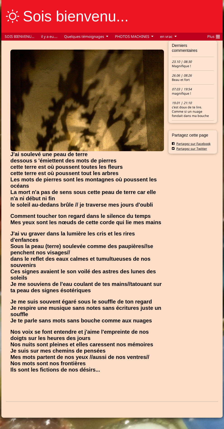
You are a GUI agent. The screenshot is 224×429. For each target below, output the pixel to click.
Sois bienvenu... (75, 16)
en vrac (166, 36)
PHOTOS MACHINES (132, 36)
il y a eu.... (49, 36)
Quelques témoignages (84, 36)
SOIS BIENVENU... (19, 36)
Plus (213, 36)
